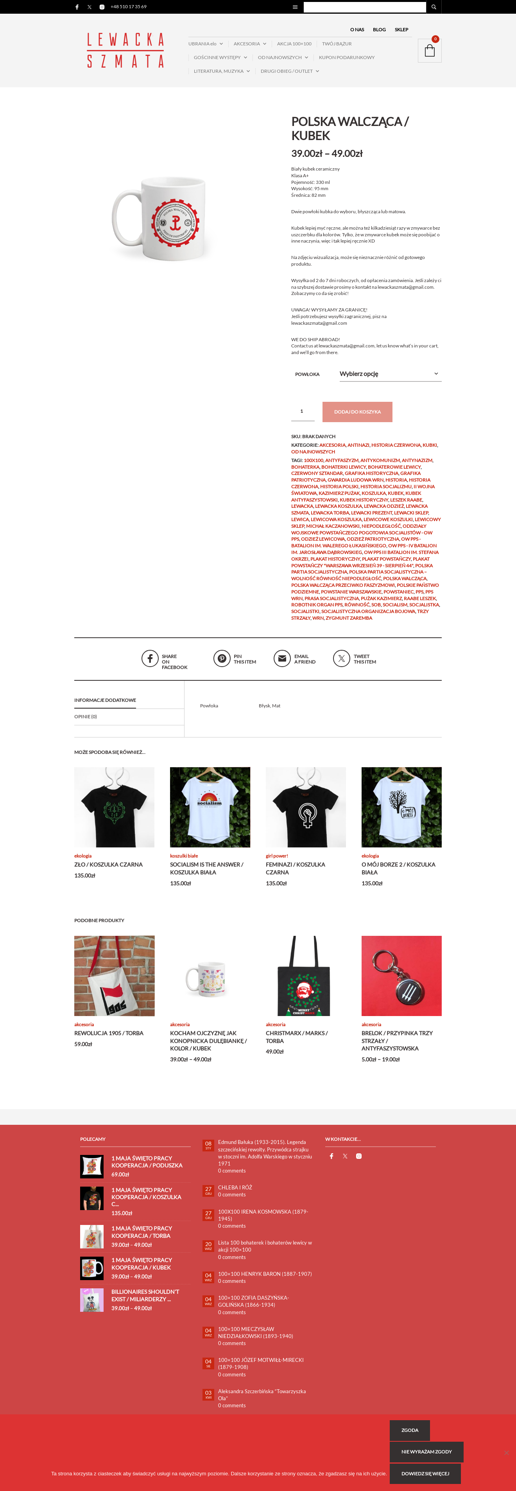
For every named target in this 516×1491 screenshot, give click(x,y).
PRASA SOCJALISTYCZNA (332, 603)
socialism (395, 609)
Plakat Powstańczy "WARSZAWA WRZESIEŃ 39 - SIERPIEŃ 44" (360, 566)
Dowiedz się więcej (426, 1475)
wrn (318, 622)
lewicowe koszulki (388, 524)
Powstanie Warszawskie (351, 596)
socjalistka (424, 609)
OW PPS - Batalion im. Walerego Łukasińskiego (356, 547)
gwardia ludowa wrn (355, 484)
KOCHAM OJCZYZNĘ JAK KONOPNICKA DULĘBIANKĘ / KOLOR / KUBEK (208, 1045)
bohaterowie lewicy (394, 471)
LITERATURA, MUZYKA (219, 73)
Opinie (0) (85, 721)
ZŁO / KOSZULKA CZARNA (108, 869)
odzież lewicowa (323, 544)
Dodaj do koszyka (357, 416)
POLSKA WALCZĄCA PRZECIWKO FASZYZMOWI (343, 590)
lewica (300, 524)
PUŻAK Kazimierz (381, 603)
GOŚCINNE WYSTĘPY (217, 60)
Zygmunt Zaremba (349, 622)
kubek (395, 497)
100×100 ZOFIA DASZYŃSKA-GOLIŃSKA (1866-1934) (253, 1306)
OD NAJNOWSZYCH (280, 60)
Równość (356, 609)
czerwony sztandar (317, 478)
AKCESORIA (247, 46)
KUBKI (430, 450)
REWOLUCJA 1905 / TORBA (108, 1037)
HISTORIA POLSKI (339, 491)
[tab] (129, 705)
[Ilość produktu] (303, 416)
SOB (376, 609)
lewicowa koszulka (336, 524)
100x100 (313, 465)
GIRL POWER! (277, 860)
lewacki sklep (411, 517)
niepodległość (381, 530)
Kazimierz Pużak (339, 497)
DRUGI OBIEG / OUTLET (287, 73)
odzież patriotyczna (373, 544)
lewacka (302, 511)
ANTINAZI (358, 450)
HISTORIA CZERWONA (396, 450)
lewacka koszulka (338, 511)
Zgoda (411, 1434)
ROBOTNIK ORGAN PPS (316, 609)
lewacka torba (330, 517)
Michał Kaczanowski (333, 530)
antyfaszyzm (341, 465)
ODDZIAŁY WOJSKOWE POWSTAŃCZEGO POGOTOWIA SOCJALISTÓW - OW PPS (361, 537)
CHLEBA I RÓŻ (235, 1192)
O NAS (357, 32)
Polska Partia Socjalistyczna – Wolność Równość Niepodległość (359, 580)
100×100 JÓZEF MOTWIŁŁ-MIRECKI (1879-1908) (261, 1368)
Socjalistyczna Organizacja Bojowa (368, 616)
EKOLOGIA (82, 860)
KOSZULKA (374, 497)
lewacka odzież (384, 511)
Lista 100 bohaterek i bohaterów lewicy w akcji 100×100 (265, 1250)
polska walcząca (404, 583)
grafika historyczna (371, 478)
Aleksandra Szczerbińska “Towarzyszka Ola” (262, 1399)
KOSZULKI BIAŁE (184, 860)
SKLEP (401, 32)
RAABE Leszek (420, 603)
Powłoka (307, 379)
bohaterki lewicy (343, 471)
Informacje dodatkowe (105, 705)
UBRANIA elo (202, 46)
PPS (419, 596)
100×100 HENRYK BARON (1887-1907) (265, 1278)
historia (396, 484)
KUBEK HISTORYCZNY (364, 504)
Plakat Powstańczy (386, 563)
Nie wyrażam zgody (428, 1454)
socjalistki (305, 616)
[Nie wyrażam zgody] (506, 1454)
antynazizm (417, 465)
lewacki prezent (371, 517)
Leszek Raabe (406, 504)
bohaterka (305, 471)
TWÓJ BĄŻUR (337, 46)
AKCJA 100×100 (294, 46)
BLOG (379, 32)
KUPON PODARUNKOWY (347, 60)
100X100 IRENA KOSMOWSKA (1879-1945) (263, 1219)
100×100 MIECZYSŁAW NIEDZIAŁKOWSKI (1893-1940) (255, 1337)
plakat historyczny (335, 563)
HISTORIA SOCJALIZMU (386, 491)
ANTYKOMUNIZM (380, 465)
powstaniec (398, 596)
